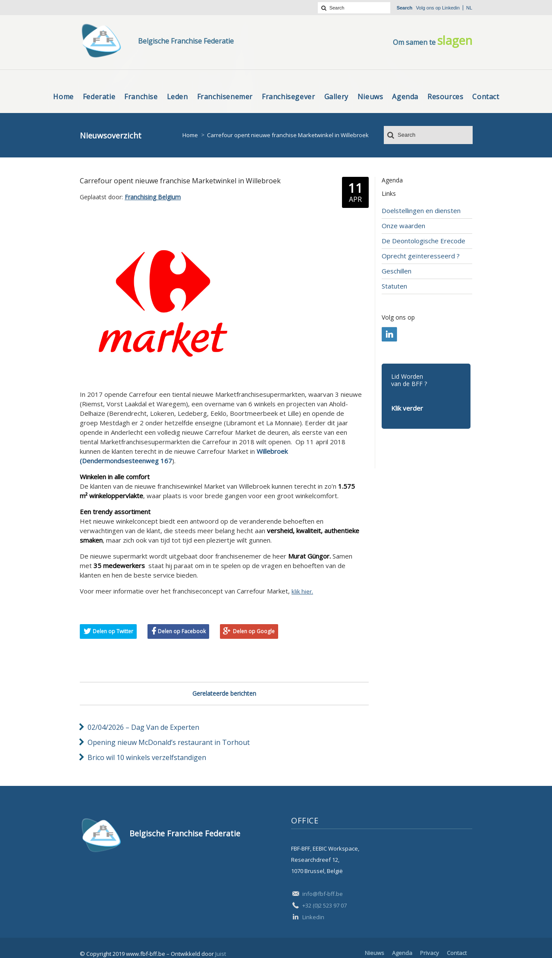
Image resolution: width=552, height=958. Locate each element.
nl (469, 7)
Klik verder (407, 408)
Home (190, 135)
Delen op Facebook (182, 631)
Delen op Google (254, 631)
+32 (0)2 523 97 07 (324, 905)
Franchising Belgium (153, 197)
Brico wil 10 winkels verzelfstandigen (147, 757)
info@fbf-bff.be (322, 894)
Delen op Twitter (113, 631)
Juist (220, 954)
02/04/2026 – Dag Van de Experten (143, 727)
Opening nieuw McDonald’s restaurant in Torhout (169, 742)
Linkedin (451, 7)
